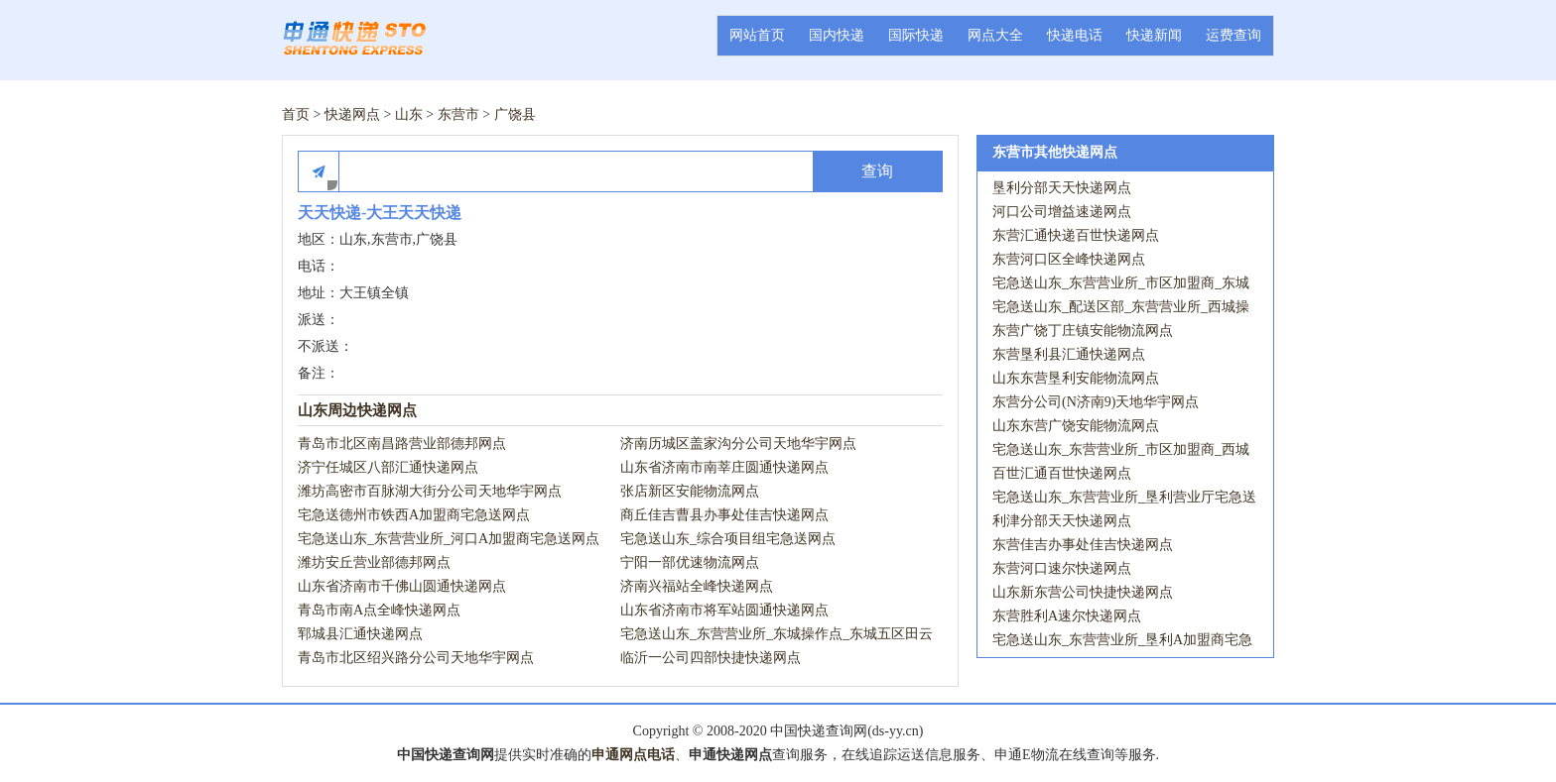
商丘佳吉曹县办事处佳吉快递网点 (724, 514)
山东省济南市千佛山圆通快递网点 (402, 586)
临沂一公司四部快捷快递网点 (710, 657)
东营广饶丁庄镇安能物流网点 (1082, 330)
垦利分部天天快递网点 (1061, 187)
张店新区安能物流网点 (689, 491)
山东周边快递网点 (357, 410)
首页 (296, 114)
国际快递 (916, 35)
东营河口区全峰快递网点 (1068, 259)
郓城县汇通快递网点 (360, 633)
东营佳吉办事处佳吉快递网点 (1082, 544)
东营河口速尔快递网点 (1061, 568)
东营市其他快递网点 (1054, 152)
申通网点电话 (633, 754)
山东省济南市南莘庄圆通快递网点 (724, 467)
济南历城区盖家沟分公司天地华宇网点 (738, 443)
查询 (877, 171)
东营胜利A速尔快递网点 (1066, 616)
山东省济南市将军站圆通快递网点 (724, 610)
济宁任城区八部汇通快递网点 (388, 467)
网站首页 (757, 35)
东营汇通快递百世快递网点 (1075, 235)
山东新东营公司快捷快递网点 (1082, 592)
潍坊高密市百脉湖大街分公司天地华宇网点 (430, 491)
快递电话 (1074, 35)
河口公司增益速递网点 (1061, 211)
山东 (409, 114)
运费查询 (1233, 35)
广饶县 (515, 114)
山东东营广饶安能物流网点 (1075, 425)
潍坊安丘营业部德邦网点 (374, 562)
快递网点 (352, 114)
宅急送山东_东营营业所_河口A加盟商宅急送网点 (448, 538)
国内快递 (836, 35)
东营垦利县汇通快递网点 (1068, 354)
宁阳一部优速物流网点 (689, 562)
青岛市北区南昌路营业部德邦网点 (402, 443)
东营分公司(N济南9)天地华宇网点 (1095, 401)
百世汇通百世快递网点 (1061, 473)
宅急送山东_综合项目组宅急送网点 (728, 538)
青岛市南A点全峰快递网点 (379, 610)
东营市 (458, 114)
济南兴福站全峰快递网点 (696, 586)
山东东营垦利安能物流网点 (1075, 378)
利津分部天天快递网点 (1061, 520)
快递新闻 (1154, 35)
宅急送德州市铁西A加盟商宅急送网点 (414, 514)
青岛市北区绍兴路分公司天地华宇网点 (416, 657)
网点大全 (995, 35)
